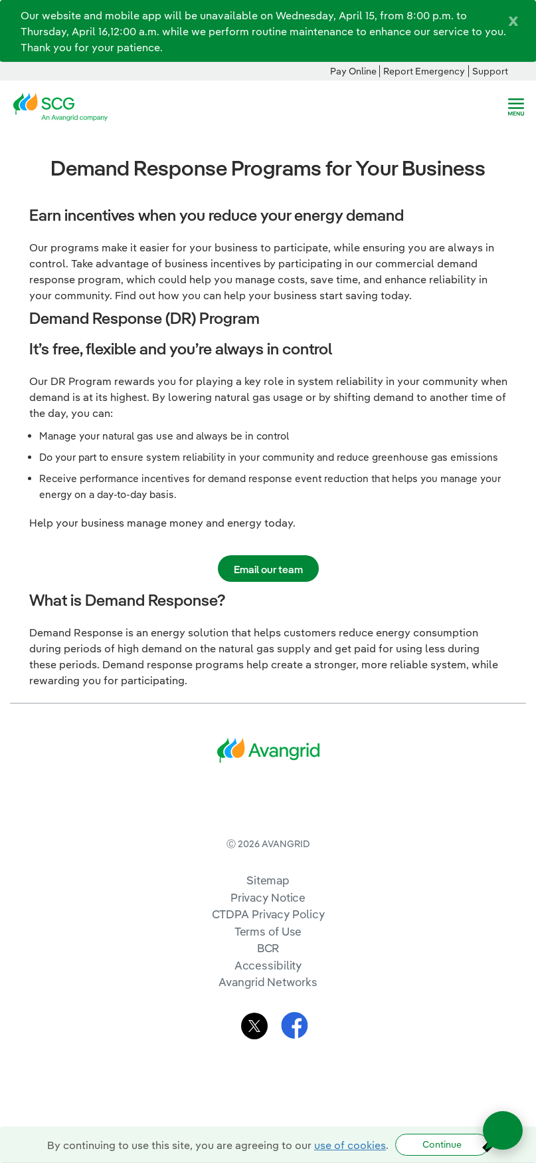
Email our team (268, 569)
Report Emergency (424, 71)
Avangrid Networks (268, 1036)
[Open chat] (503, 1130)
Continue (442, 1144)
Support (490, 71)
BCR (268, 1002)
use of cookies (350, 1145)
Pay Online (353, 71)
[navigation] (516, 107)
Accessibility (268, 1020)
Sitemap (268, 935)
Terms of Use (268, 986)
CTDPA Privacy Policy (268, 968)
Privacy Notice (268, 952)
